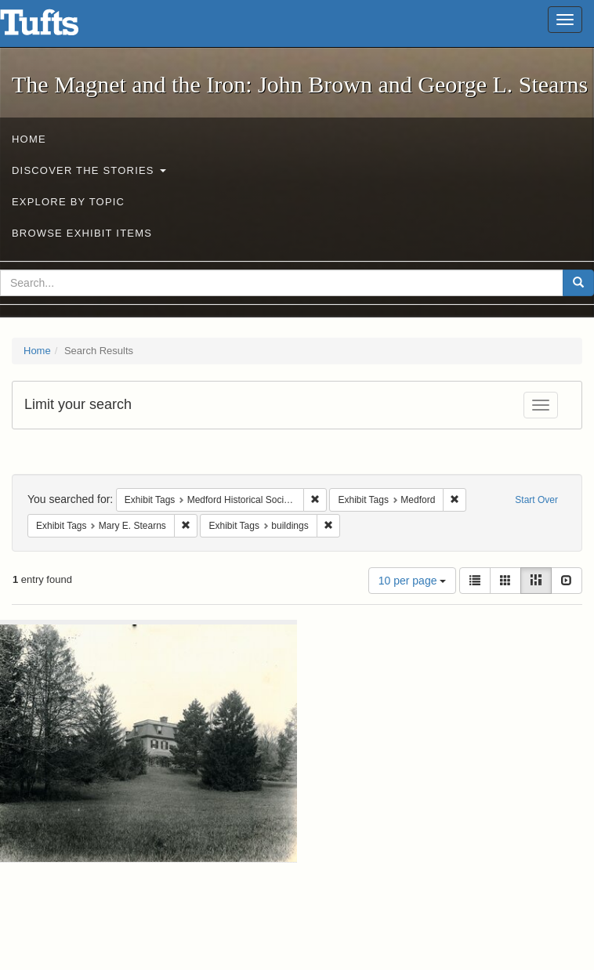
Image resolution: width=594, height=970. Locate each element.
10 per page (412, 580)
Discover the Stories (89, 170)
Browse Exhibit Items (82, 233)
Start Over (536, 499)
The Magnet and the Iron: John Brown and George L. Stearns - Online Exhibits (59, 27)
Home (29, 139)
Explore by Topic (68, 202)
